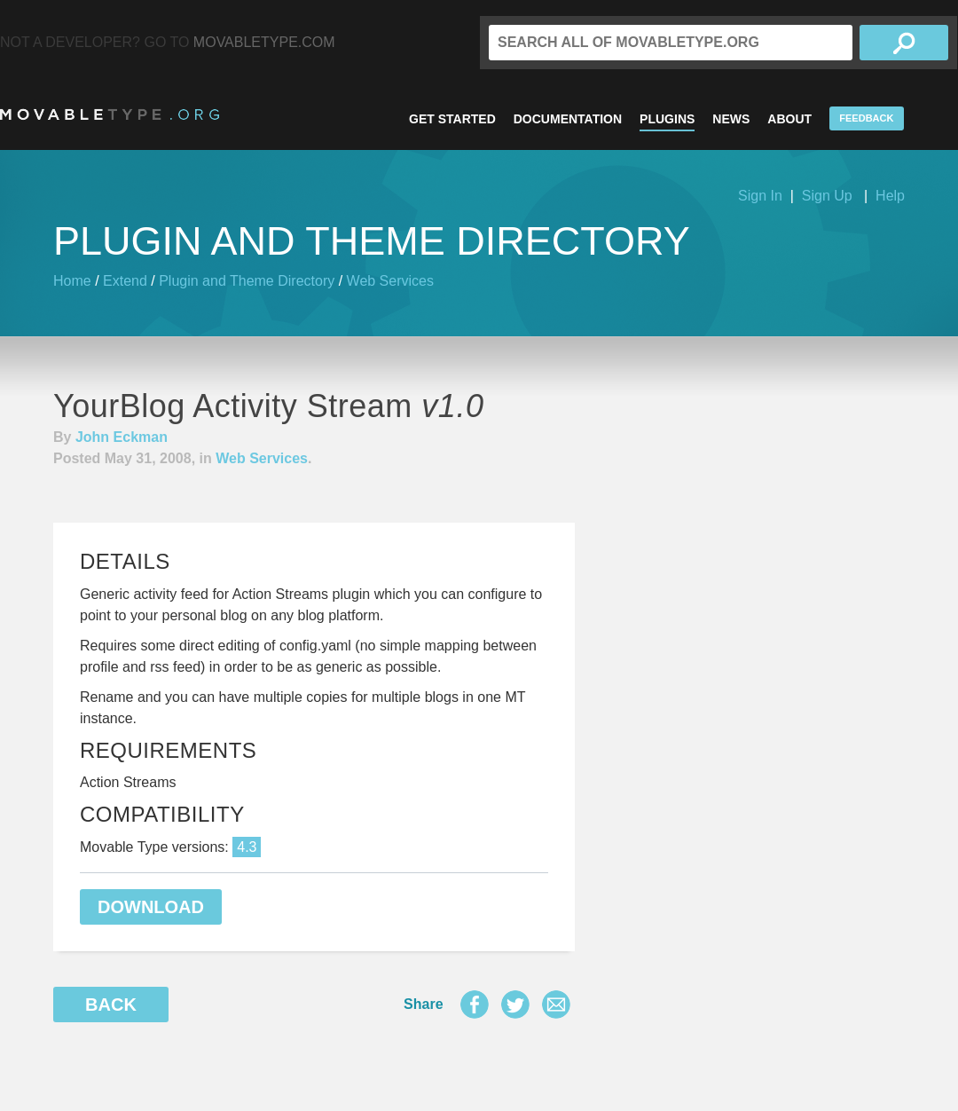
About (789, 119)
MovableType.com (264, 42)
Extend (125, 280)
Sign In (760, 195)
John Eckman (121, 437)
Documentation (568, 119)
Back (111, 1004)
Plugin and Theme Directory (246, 280)
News (731, 119)
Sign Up (827, 195)
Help (890, 195)
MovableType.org (109, 114)
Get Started (452, 119)
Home (72, 280)
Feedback (866, 118)
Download (151, 907)
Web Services (390, 280)
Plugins (667, 119)
